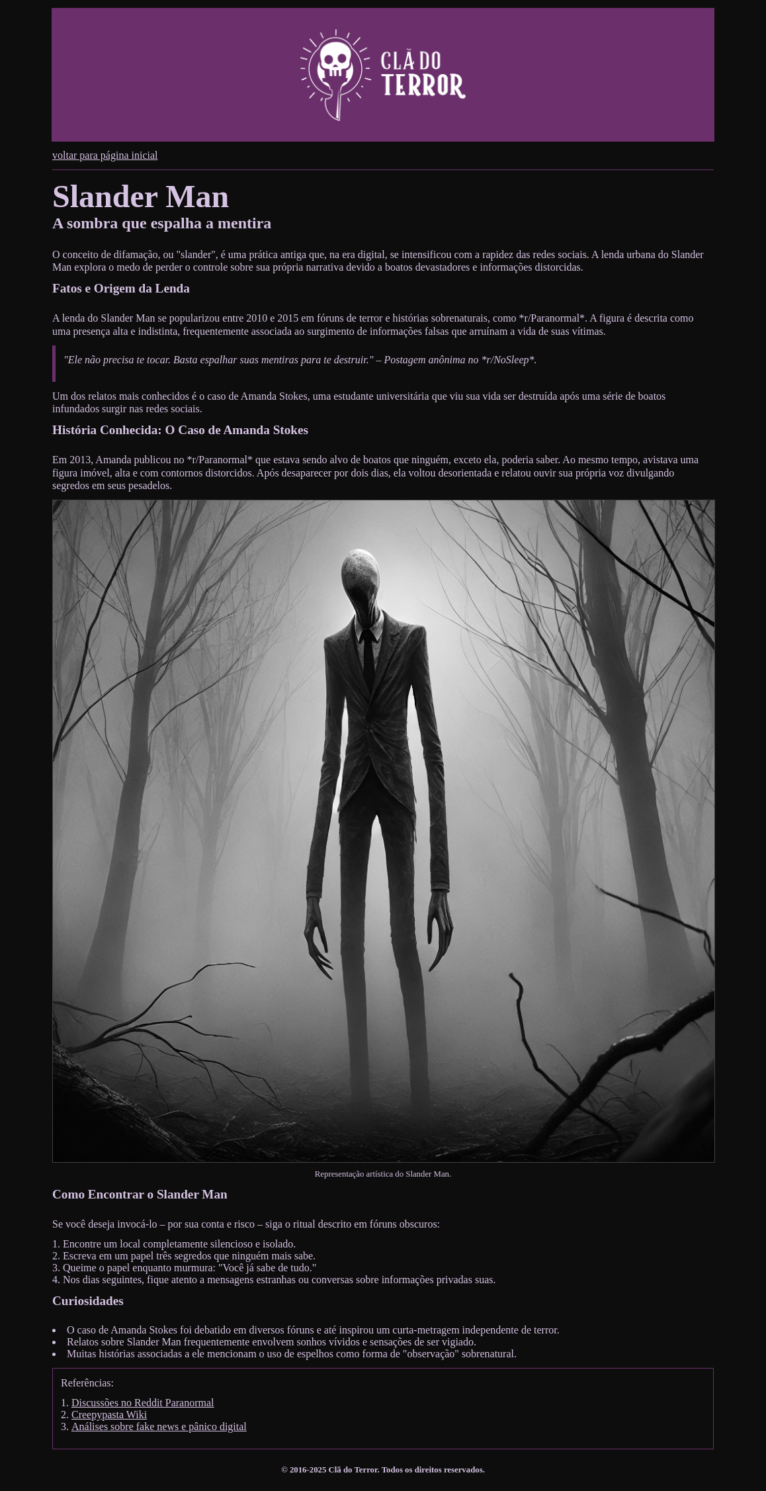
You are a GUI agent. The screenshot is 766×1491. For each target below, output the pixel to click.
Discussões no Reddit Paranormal (142, 1402)
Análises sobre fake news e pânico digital (159, 1426)
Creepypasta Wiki (109, 1414)
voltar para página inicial (104, 155)
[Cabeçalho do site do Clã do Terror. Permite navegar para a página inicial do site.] (383, 75)
